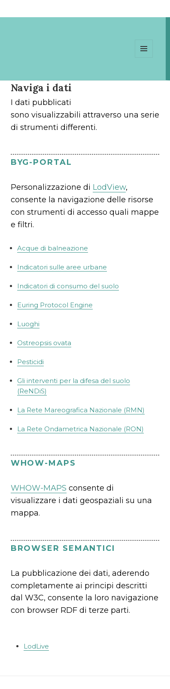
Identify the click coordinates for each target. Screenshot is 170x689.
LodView (109, 187)
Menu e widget (144, 57)
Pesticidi (30, 362)
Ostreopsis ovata (44, 343)
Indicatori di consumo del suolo (68, 286)
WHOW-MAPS (39, 488)
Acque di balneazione (52, 248)
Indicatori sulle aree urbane (62, 267)
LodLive (36, 646)
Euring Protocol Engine (55, 305)
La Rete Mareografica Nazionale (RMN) (81, 410)
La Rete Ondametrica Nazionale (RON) (80, 429)
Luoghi (28, 324)
